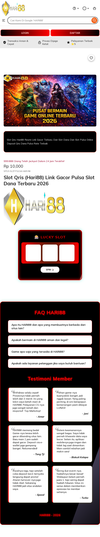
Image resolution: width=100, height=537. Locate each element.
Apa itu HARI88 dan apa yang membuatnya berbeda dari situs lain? (48, 326)
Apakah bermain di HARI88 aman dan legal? (39, 340)
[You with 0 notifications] (86, 8)
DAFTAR (75, 32)
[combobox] (49, 20)
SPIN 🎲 (50, 269)
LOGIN (25, 32)
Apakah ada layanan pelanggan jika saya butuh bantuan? (48, 363)
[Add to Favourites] (91, 58)
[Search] (94, 20)
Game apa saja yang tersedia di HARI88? (38, 351)
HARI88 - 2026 (50, 515)
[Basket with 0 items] (94, 8)
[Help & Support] (76, 8)
